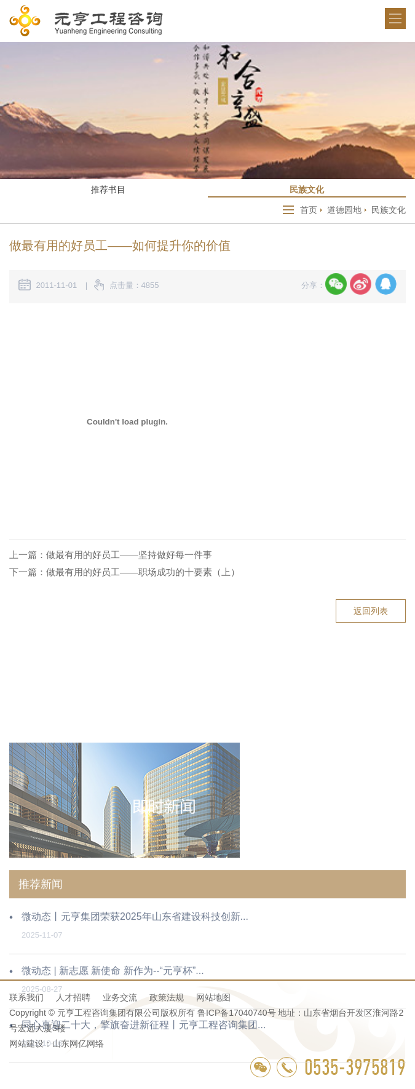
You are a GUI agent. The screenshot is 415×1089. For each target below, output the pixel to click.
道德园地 (344, 210)
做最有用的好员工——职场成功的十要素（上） (143, 572)
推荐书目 (108, 189)
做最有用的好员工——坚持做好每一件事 (129, 554)
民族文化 (307, 189)
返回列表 (371, 611)
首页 (308, 210)
